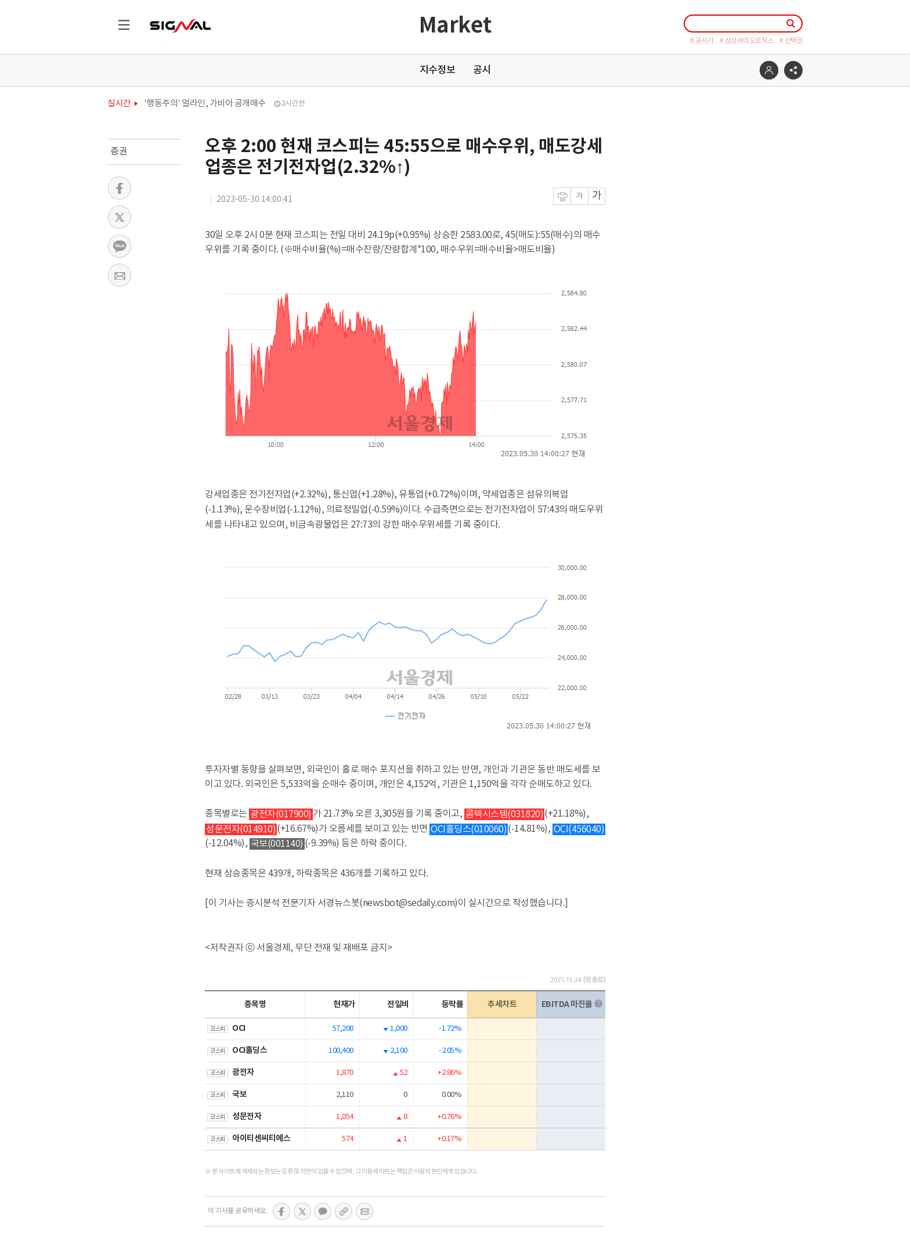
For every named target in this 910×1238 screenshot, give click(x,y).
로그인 (769, 70)
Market (455, 25)
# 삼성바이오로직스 (747, 41)
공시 (482, 70)
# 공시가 (702, 41)
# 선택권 (791, 41)
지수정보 (438, 70)
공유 (793, 70)
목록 (118, 19)
